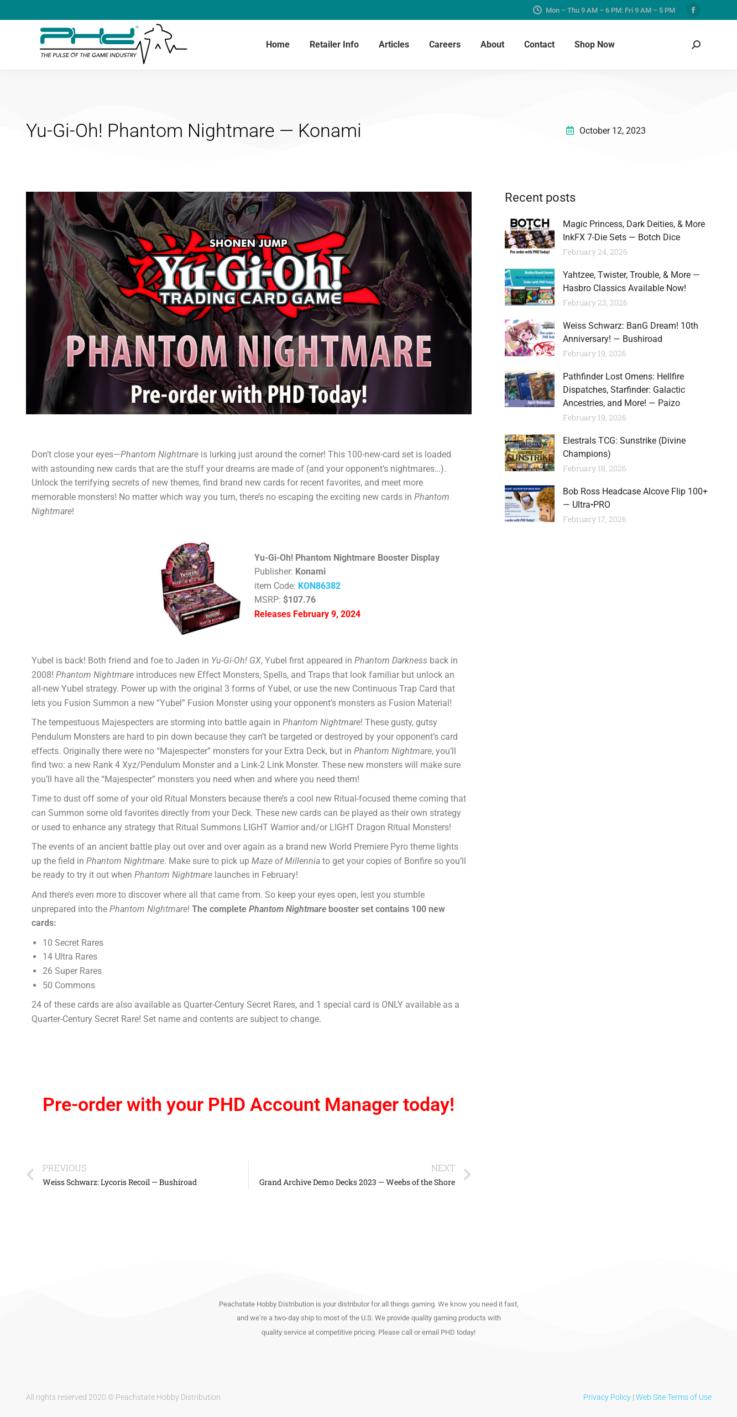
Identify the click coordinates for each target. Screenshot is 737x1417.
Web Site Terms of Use (674, 1397)
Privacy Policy (607, 1397)
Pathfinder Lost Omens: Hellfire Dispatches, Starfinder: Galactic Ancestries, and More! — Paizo (624, 389)
